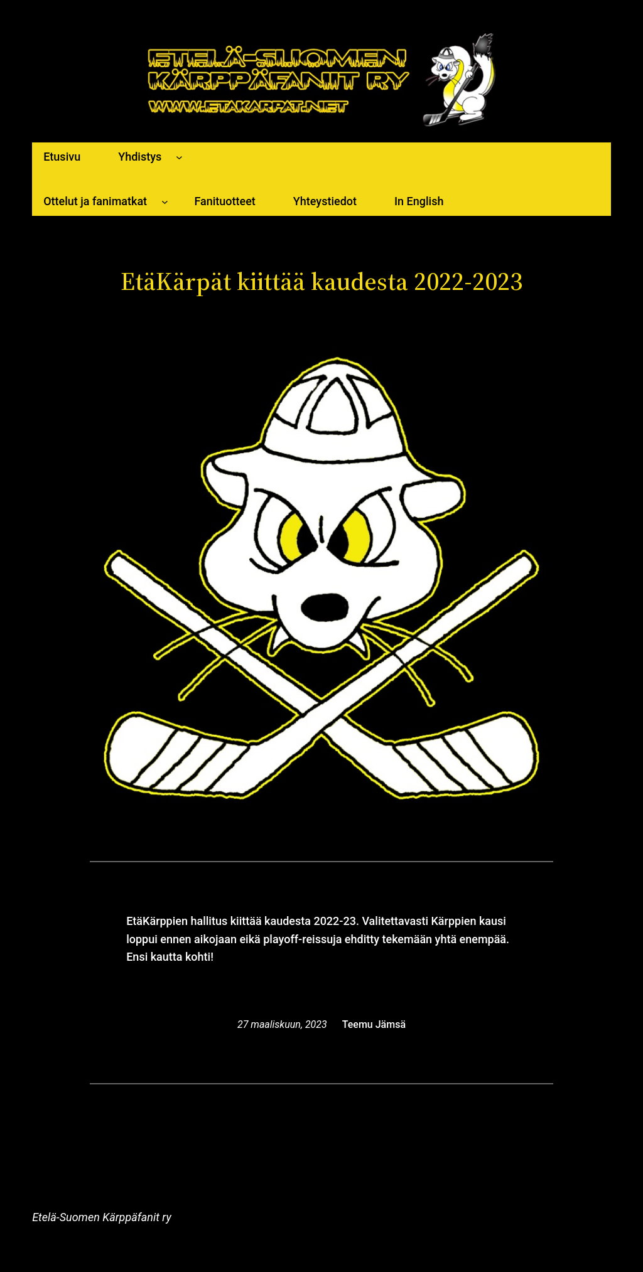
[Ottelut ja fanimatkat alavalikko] (164, 201)
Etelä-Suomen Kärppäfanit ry (101, 1217)
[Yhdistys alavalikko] (179, 157)
